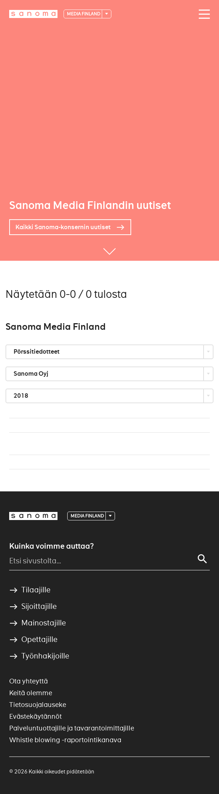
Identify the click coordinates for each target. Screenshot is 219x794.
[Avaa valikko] (202, 14)
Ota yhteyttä (28, 681)
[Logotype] (33, 516)
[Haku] (202, 559)
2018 (21, 396)
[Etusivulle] (33, 14)
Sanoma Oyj (31, 374)
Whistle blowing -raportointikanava (65, 740)
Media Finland (84, 14)
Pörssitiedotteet (37, 352)
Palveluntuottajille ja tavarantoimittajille (71, 728)
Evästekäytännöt (35, 716)
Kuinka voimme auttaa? (51, 546)
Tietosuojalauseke (37, 704)
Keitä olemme (30, 693)
